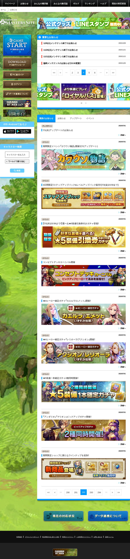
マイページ (10, 3)
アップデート (76, 118)
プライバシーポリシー (32, 537)
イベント (90, 118)
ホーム (3, 9)
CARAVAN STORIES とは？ (17, 103)
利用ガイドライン (68, 537)
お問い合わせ (98, 537)
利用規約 (19, 537)
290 (68, 492)
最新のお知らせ (46, 118)
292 (83, 492)
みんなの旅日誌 (61, 3)
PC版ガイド (17, 75)
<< (54, 72)
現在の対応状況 (119, 3)
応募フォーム (109, 537)
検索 (18, 171)
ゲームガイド (17, 113)
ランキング (90, 3)
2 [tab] (85, 103)
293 (91, 492)
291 (75, 492)
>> (113, 72)
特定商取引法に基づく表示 (50, 537)
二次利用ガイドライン (83, 537)
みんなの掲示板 (41, 3)
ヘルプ (103, 3)
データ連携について (17, 94)
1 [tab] (81, 103)
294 (99, 492)
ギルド (76, 3)
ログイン (17, 84)
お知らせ (24, 3)
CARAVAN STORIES (65, 552)
